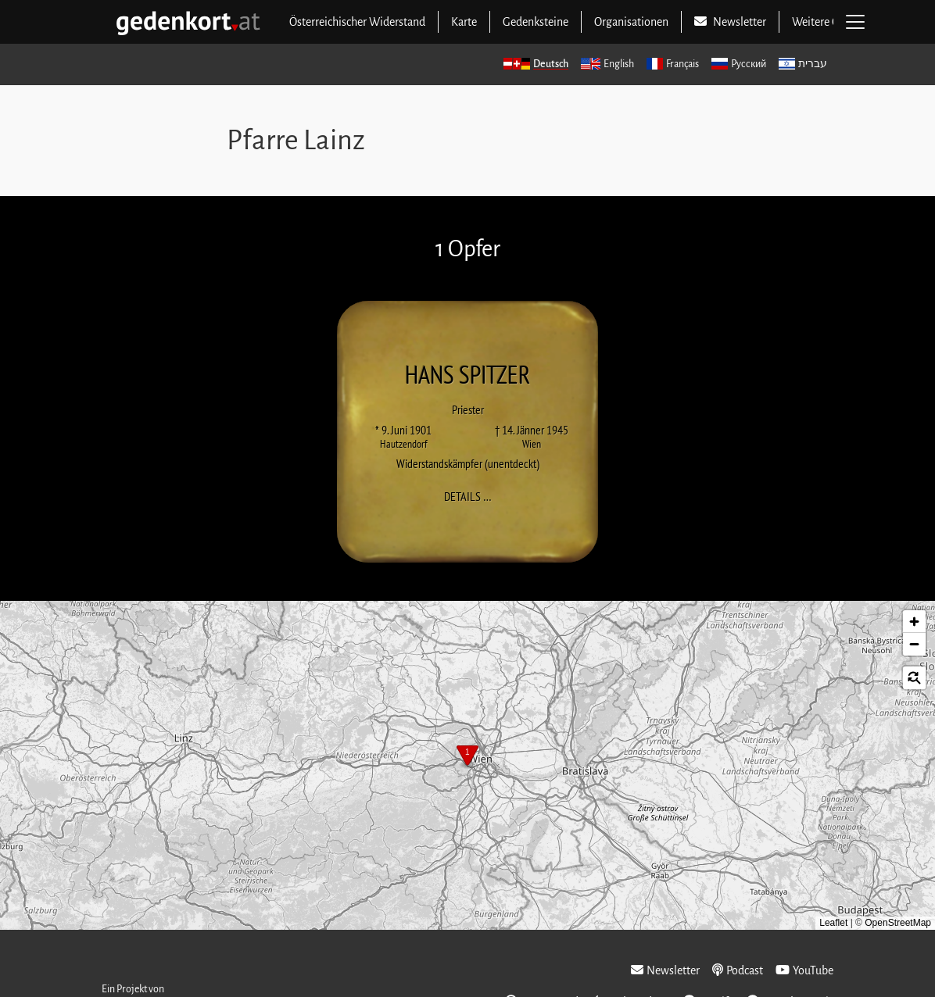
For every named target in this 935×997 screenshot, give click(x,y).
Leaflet (833, 922)
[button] (467, 757)
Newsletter (665, 970)
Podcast (737, 970)
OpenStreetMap (898, 922)
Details (472, 496)
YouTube (804, 970)
